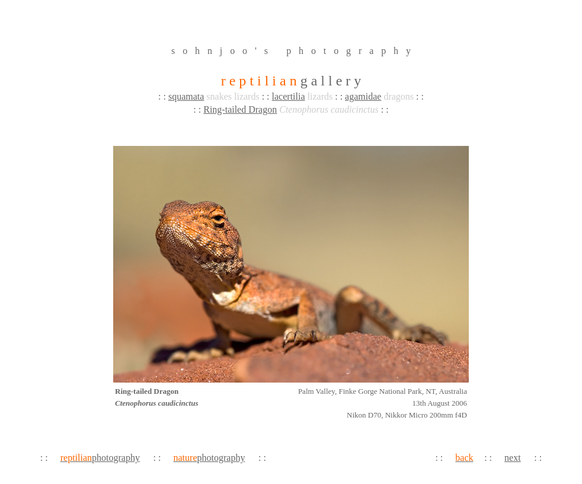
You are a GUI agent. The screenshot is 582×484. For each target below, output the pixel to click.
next (512, 458)
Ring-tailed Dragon (240, 109)
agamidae (363, 96)
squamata (186, 96)
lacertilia (288, 96)
